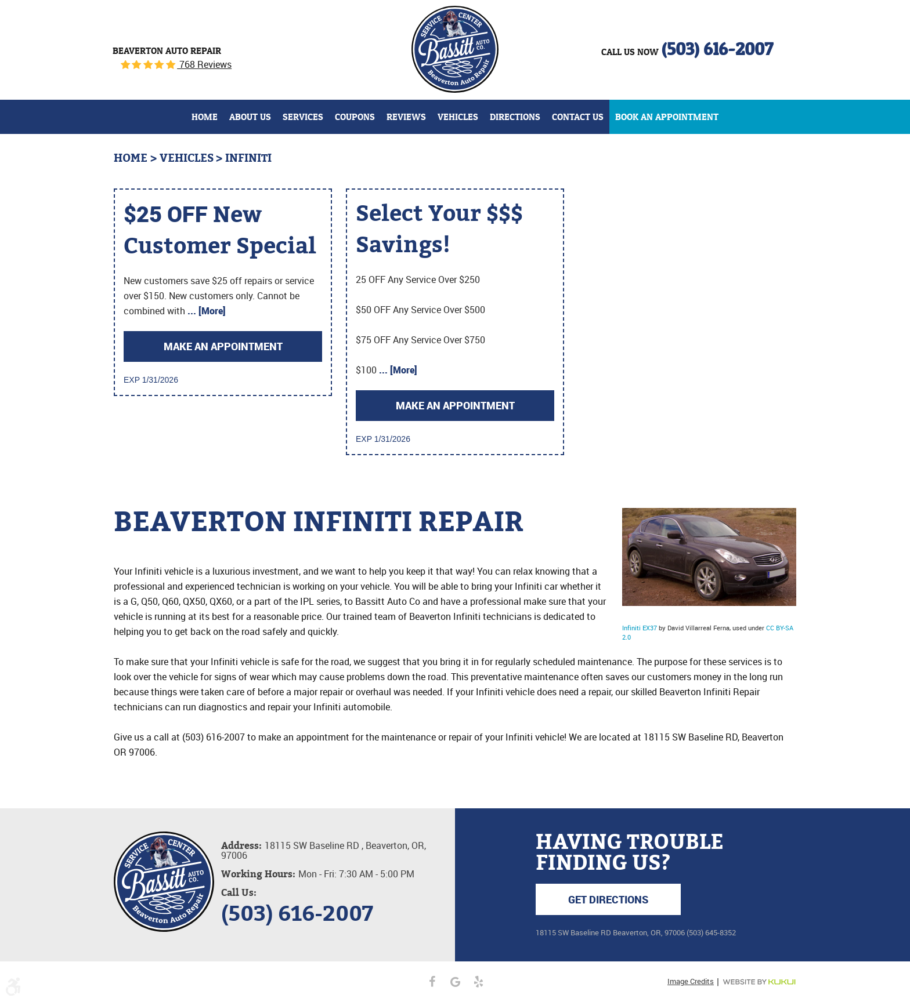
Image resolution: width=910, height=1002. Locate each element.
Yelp (478, 982)
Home (205, 116)
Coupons (355, 116)
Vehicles (458, 116)
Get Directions (608, 899)
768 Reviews (204, 64)
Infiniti (248, 158)
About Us (250, 116)
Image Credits (690, 981)
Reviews (406, 116)
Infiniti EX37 (639, 627)
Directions (515, 116)
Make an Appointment (223, 346)
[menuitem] (204, 117)
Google (455, 982)
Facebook (431, 982)
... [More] (205, 310)
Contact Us (578, 116)
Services (303, 116)
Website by (759, 982)
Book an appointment (666, 116)
